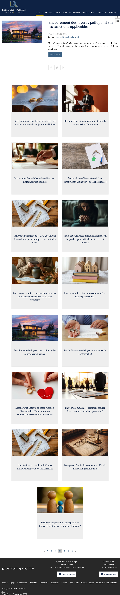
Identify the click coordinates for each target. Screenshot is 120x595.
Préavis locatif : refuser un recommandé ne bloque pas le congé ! (86, 297)
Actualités (74, 13)
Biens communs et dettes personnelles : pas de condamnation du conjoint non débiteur (34, 125)
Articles (22, 588)
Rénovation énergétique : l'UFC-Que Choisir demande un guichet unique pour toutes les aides (34, 241)
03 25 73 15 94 (60, 567)
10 (60, 551)
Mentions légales (87, 582)
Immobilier (102, 13)
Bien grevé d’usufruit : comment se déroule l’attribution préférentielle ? (86, 469)
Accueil (40, 13)
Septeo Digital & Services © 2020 (14, 593)
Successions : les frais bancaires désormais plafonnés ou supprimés (34, 182)
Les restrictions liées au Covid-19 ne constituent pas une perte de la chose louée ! (85, 182)
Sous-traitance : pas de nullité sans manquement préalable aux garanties (34, 469)
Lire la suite (55, 54)
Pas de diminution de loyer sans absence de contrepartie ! (86, 354)
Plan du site (74, 582)
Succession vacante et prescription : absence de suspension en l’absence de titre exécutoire (34, 298)
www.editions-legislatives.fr (68, 37)
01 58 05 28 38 (111, 567)
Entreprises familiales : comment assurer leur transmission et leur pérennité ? (86, 411)
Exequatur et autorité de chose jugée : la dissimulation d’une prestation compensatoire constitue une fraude (34, 413)
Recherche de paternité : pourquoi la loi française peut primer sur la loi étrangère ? (60, 526)
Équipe (48, 13)
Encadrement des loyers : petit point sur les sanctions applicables (34, 354)
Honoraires (88, 13)
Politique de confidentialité (106, 582)
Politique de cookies (9, 588)
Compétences (60, 13)
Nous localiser (68, 574)
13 (72, 551)
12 (68, 551)
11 (64, 551)
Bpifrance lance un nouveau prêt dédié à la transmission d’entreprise (86, 125)
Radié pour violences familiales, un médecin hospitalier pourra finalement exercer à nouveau (86, 241)
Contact (113, 13)
